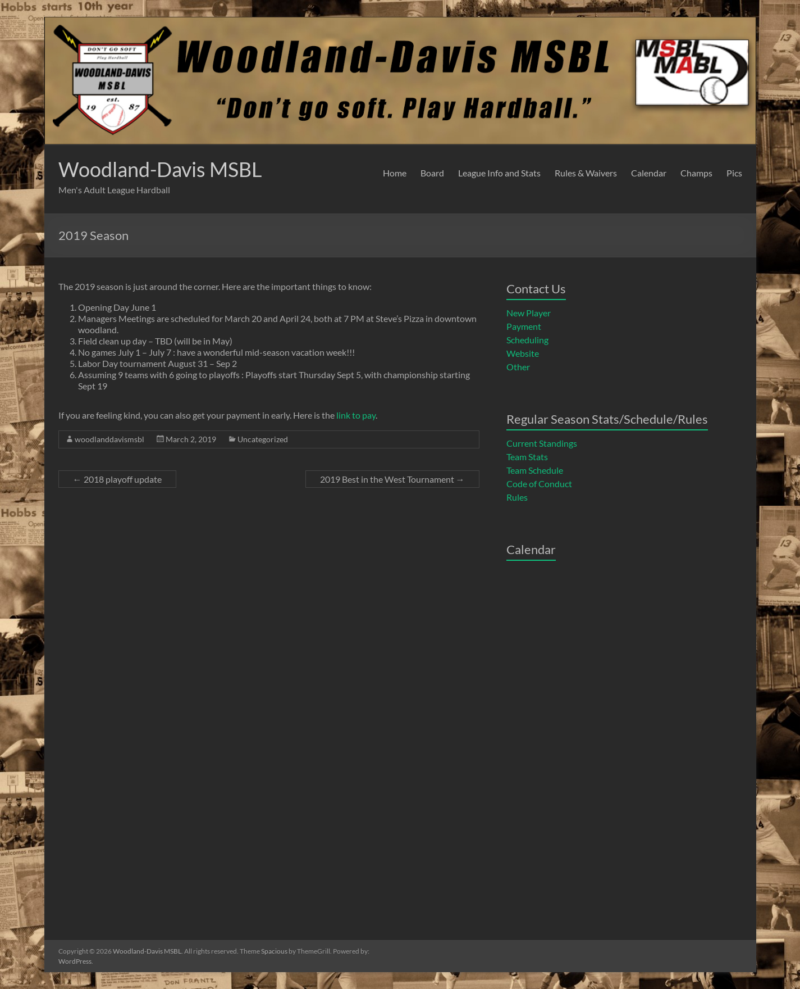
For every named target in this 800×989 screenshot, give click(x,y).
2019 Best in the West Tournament (392, 479)
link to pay (356, 415)
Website (522, 353)
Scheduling (527, 339)
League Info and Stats (499, 172)
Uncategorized (262, 439)
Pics (734, 172)
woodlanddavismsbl (109, 439)
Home (394, 172)
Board (432, 172)
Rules (517, 497)
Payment (523, 326)
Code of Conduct (539, 483)
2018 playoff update (117, 479)
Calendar (648, 172)
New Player (528, 312)
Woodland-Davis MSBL (160, 169)
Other (518, 366)
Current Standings (541, 443)
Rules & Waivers (586, 172)
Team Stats (527, 456)
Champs (696, 172)
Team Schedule (534, 470)
